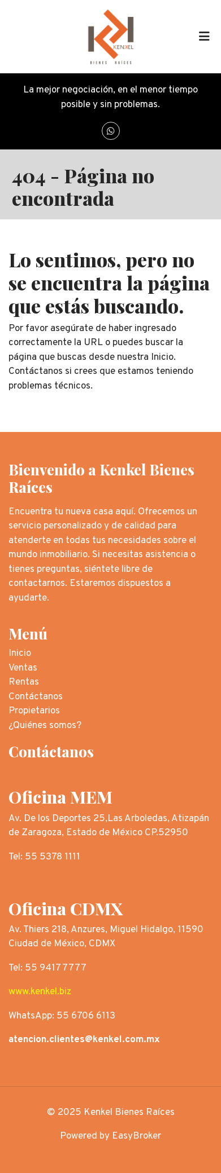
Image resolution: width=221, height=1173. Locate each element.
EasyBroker (136, 1136)
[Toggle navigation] (204, 37)
